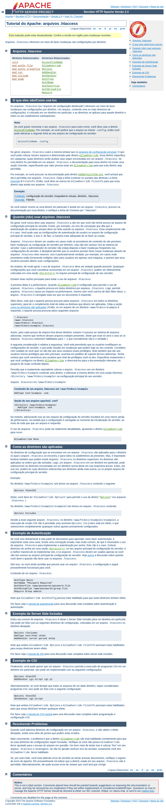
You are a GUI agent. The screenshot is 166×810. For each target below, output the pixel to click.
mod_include (20, 75)
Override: (20, 199)
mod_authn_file (22, 65)
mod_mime (18, 79)
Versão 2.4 (56, 16)
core (15, 62)
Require (47, 92)
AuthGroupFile (51, 89)
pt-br (122, 28)
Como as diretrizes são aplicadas (38, 447)
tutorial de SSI (36, 654)
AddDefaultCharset (90, 174)
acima (90, 555)
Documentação (40, 16)
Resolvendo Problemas (144, 76)
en (94, 28)
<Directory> (47, 273)
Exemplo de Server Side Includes (37, 613)
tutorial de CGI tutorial (40, 714)
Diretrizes (126, 6)
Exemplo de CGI (140, 72)
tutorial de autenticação (41, 604)
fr (105, 28)
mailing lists (147, 791)
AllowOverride (51, 65)
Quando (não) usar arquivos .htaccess (41, 217)
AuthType (48, 79)
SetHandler (49, 75)
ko (115, 28)
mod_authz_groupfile (26, 69)
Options (47, 69)
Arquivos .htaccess (141, 40)
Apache (9, 16)
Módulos (115, 6)
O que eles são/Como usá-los (147, 44)
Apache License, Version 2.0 (37, 803)
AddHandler (49, 72)
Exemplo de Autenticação (145, 62)
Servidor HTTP (23, 16)
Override (15, 181)
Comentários (138, 86)
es (100, 28)
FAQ (135, 6)
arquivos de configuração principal (97, 152)
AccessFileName (52, 62)
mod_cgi (17, 72)
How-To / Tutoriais (74, 16)
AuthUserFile (51, 86)
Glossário (144, 6)
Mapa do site (157, 6)
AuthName (48, 82)
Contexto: (20, 196)
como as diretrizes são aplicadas (28, 307)
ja (110, 28)
